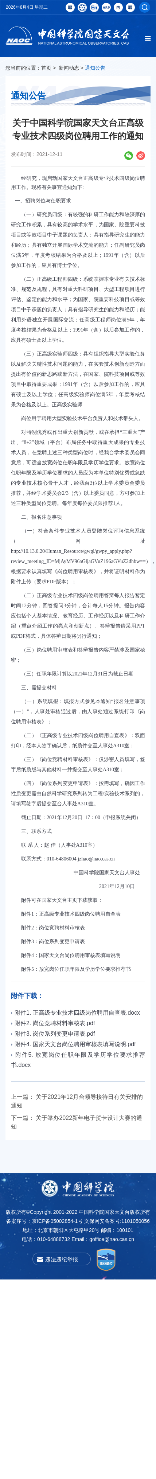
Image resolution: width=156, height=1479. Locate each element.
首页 (46, 68)
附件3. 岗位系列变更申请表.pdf (53, 1034)
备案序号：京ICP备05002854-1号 (44, 1221)
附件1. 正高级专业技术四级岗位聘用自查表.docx (75, 1013)
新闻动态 (69, 68)
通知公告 (95, 68)
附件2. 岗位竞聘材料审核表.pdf (53, 1023)
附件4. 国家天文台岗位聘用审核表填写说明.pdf (73, 1044)
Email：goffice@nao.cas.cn (102, 1239)
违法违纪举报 (61, 1259)
